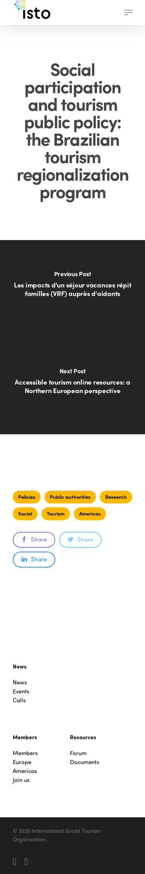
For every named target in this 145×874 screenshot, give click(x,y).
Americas (90, 513)
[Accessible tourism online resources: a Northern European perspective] (72, 385)
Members (25, 753)
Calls (19, 700)
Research (116, 496)
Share (34, 539)
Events (21, 691)
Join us (21, 780)
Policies (26, 496)
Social (25, 513)
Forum (78, 753)
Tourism (56, 513)
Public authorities (70, 496)
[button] (128, 12)
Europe (22, 762)
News (20, 682)
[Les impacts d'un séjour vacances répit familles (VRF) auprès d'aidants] (72, 288)
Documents (84, 762)
